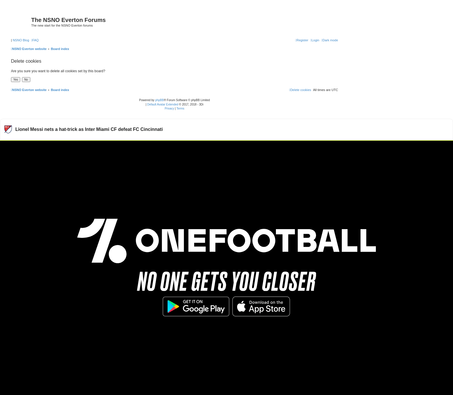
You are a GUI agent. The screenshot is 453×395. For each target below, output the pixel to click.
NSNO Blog (21, 40)
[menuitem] (35, 40)
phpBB (159, 100)
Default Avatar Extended (162, 104)
